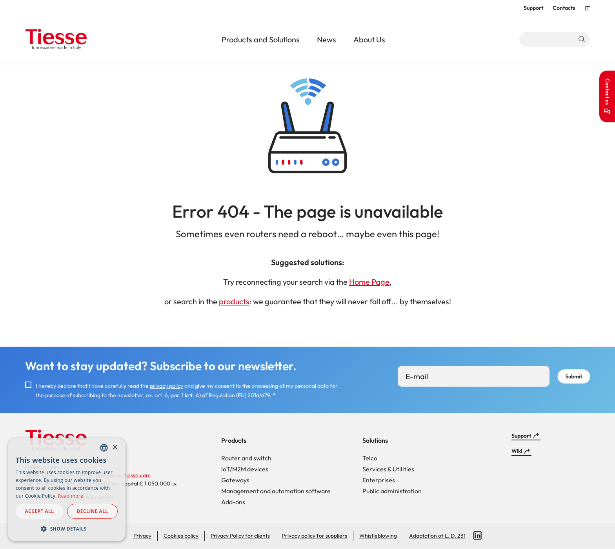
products (234, 301)
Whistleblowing (378, 535)
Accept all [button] (39, 511)
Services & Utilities (388, 469)
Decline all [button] (92, 511)
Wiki (516, 450)
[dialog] (67, 489)
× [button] (115, 448)
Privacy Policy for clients (240, 535)
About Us (369, 39)
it (587, 8)
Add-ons (233, 502)
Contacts (564, 7)
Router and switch (246, 458)
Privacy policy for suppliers (314, 535)
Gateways (235, 480)
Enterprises (378, 480)
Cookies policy (181, 535)
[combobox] (104, 448)
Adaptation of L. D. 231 (437, 535)
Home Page (369, 282)
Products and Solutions (261, 39)
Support (533, 7)
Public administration (392, 491)
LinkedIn (477, 535)
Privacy (142, 535)
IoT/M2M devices (244, 469)
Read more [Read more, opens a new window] (70, 496)
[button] (67, 528)
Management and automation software (276, 491)
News (326, 39)
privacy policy (166, 385)
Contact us (607, 91)
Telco (369, 458)
